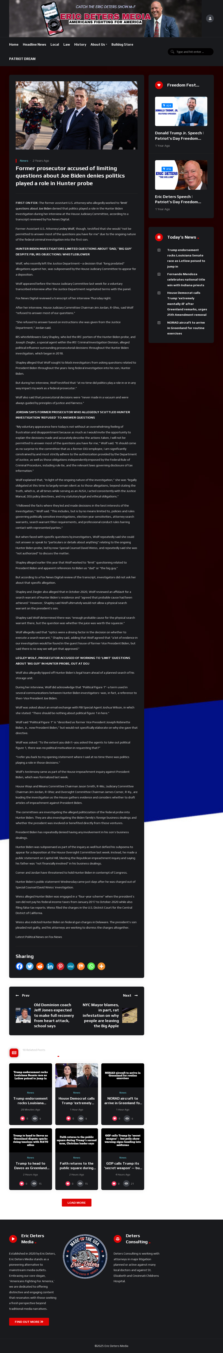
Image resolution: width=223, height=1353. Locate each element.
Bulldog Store (122, 44)
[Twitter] (30, 966)
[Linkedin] (50, 966)
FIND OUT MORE (29, 1321)
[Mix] (81, 966)
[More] (101, 966)
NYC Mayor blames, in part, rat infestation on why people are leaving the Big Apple (101, 1015)
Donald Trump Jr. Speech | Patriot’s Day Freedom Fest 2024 (179, 138)
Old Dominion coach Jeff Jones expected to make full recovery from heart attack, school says (54, 1015)
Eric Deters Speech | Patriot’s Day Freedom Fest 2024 (176, 201)
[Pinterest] (60, 966)
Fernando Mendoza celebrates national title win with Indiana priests (186, 279)
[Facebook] (19, 966)
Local (55, 44)
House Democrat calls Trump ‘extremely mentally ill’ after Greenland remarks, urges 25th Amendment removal (187, 303)
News (24, 160)
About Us (98, 44)
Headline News (34, 44)
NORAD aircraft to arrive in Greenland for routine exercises (122, 1103)
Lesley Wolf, (67, 228)
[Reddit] (40, 966)
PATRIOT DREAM (22, 59)
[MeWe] (70, 966)
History (80, 44)
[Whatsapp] (91, 966)
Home (14, 44)
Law (66, 44)
